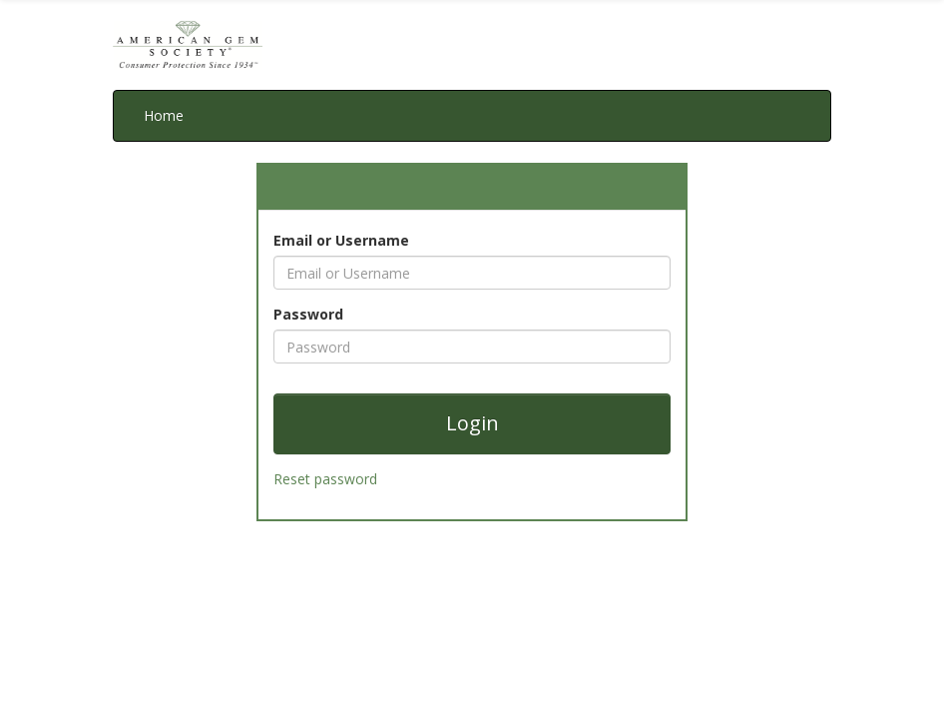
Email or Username (341, 240)
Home (164, 115)
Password (308, 314)
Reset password (325, 478)
